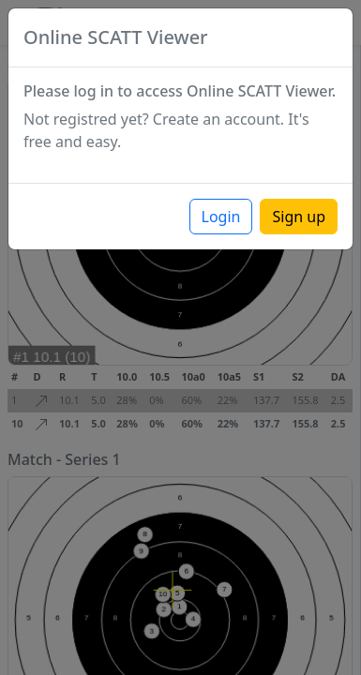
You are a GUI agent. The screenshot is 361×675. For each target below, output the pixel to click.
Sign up (298, 216)
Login (221, 216)
